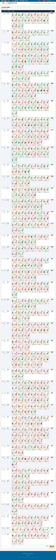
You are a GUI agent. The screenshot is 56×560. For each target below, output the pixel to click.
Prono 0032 (8, 176)
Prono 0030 (8, 247)
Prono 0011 (8, 118)
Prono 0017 (8, 188)
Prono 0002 (8, 31)
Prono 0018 (8, 101)
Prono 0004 (8, 71)
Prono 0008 (8, 42)
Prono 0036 (8, 54)
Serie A (42, 3)
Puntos (51, 11)
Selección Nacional (37, 3)
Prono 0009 (8, 223)
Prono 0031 (8, 270)
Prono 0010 (8, 147)
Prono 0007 (8, 211)
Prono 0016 (8, 164)
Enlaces (45, 3)
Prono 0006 (8, 235)
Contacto (53, 3)
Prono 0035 (8, 200)
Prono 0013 (8, 282)
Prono (49, 3)
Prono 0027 (8, 258)
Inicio (31, 3)
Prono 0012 (8, 130)
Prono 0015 (8, 13)
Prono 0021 (8, 83)
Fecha (5, 11)
